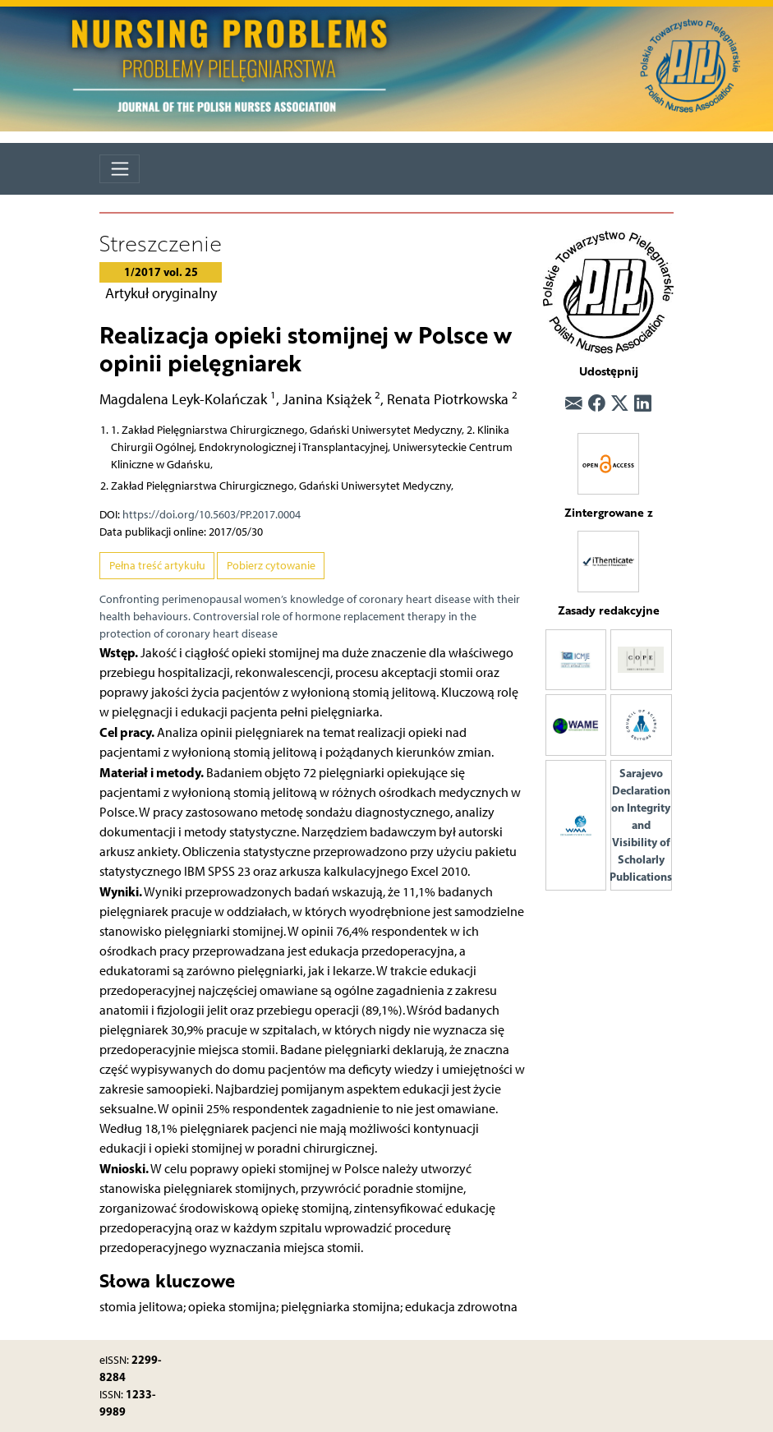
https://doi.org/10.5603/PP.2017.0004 (211, 515)
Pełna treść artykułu (157, 566)
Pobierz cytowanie (271, 566)
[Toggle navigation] (119, 168)
